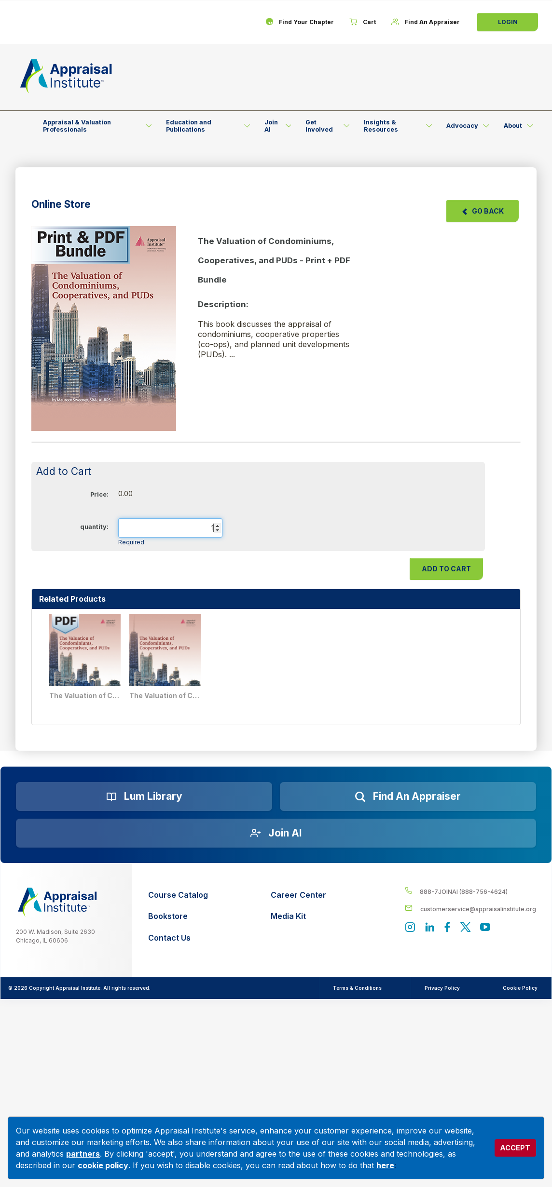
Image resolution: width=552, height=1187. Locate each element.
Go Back (482, 211)
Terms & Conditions (357, 988)
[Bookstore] (178, 916)
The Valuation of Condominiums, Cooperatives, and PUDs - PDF (85, 695)
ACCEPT (515, 1148)
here (385, 1165)
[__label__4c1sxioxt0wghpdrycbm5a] (470, 891)
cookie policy (103, 1165)
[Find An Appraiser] (425, 22)
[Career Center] (298, 895)
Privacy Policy (442, 988)
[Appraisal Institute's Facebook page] (447, 928)
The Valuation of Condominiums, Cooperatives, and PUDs (165, 695)
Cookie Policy (520, 988)
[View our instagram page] (410, 928)
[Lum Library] (144, 796)
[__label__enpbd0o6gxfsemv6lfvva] (470, 909)
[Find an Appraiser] (408, 796)
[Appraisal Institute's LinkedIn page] (430, 928)
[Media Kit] (298, 916)
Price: (99, 494)
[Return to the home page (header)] (66, 76)
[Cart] (362, 22)
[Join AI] (276, 833)
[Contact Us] (178, 938)
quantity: (94, 526)
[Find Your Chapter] (299, 22)
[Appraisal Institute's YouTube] (485, 928)
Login (508, 22)
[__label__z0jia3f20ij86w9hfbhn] (57, 902)
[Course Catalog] (178, 895)
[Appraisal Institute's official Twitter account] (465, 928)
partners (83, 1154)
